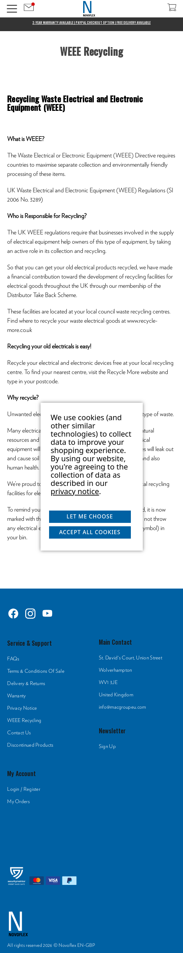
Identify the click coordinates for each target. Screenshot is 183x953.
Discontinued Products (30, 745)
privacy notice (75, 491)
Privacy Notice (22, 708)
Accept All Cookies (89, 532)
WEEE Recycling (24, 720)
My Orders (18, 801)
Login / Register (23, 789)
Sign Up (107, 746)
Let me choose (89, 516)
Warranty (16, 695)
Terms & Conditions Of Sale (35, 671)
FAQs (13, 658)
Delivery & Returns (26, 683)
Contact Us (19, 732)
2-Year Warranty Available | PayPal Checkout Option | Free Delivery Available (91, 22)
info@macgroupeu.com (122, 707)
